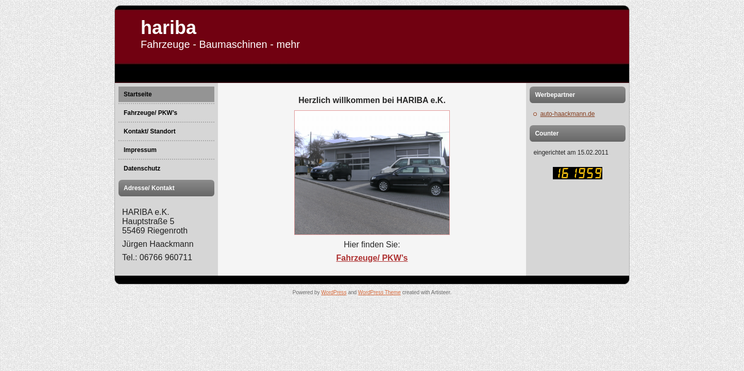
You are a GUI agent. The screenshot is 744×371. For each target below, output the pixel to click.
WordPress (333, 292)
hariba (168, 27)
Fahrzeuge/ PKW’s (372, 258)
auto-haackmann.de (567, 113)
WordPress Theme (379, 292)
